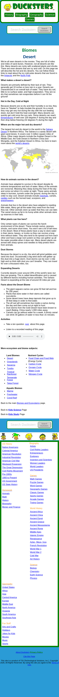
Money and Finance (11, 507)
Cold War (34, 556)
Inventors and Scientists (41, 460)
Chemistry (34, 571)
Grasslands (12, 362)
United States (8, 587)
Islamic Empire (37, 535)
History (9, 14)
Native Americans (10, 447)
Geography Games (39, 489)
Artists (33, 446)
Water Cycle (34, 371)
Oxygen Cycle (35, 367)
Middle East (7, 604)
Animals (6, 493)
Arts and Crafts (9, 627)
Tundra (10, 368)
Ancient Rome (36, 528)
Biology (33, 568)
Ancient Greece (37, 522)
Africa (4, 591)
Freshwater (12, 394)
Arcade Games (37, 499)
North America (8, 607)
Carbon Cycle (35, 364)
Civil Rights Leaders (39, 450)
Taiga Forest (12, 383)
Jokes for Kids (8, 633)
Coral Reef (12, 398)
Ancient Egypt (36, 518)
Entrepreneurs (36, 453)
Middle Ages (35, 532)
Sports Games (36, 496)
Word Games (36, 486)
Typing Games (36, 503)
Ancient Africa (36, 512)
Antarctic (8, 75)
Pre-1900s (7, 474)
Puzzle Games (37, 482)
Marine (10, 391)
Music (5, 640)
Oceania (6, 611)
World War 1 (35, 549)
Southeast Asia (9, 618)
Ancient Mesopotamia (40, 525)
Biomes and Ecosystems (28, 403)
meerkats (44, 196)
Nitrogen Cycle (35, 374)
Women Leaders (37, 463)
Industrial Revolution (11, 457)
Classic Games (37, 492)
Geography (36, 14)
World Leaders (37, 466)
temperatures (7, 118)
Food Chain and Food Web (41, 358)
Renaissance (36, 539)
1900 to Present (9, 478)
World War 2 (35, 552)
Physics (33, 578)
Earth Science (36, 575)
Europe (5, 601)
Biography (21, 14)
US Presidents (36, 470)
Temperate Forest (12, 378)
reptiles (4, 198)
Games (30, 19)
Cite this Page (29, 656)
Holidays (6, 630)
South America (9, 614)
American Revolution (11, 454)
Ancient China (36, 515)
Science (50, 14)
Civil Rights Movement (12, 471)
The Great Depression (12, 467)
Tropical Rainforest (11, 373)
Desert (10, 358)
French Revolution (38, 545)
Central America (9, 597)
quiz (27, 324)
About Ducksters (23, 652)
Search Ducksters (44, 30)
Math (4, 497)
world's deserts (22, 143)
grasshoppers (7, 200)
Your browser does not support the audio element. (25, 336)
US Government (9, 481)
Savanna (11, 365)
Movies (5, 637)
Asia (4, 594)
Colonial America (10, 451)
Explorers (34, 456)
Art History (35, 559)
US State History (9, 484)
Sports (5, 644)
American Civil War (11, 461)
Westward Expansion (11, 464)
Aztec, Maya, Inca (38, 542)
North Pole (25, 75)
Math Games (36, 479)
